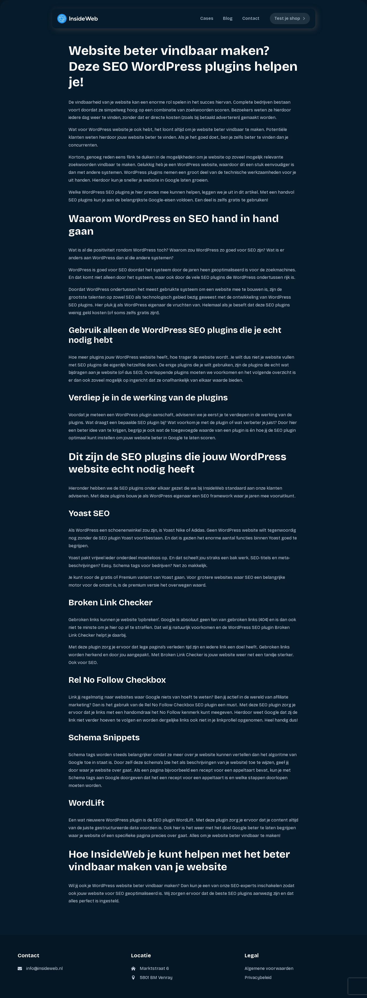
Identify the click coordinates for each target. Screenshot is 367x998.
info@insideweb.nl (44, 968)
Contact (250, 18)
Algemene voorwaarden (269, 968)
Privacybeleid (258, 977)
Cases (206, 18)
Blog (228, 18)
